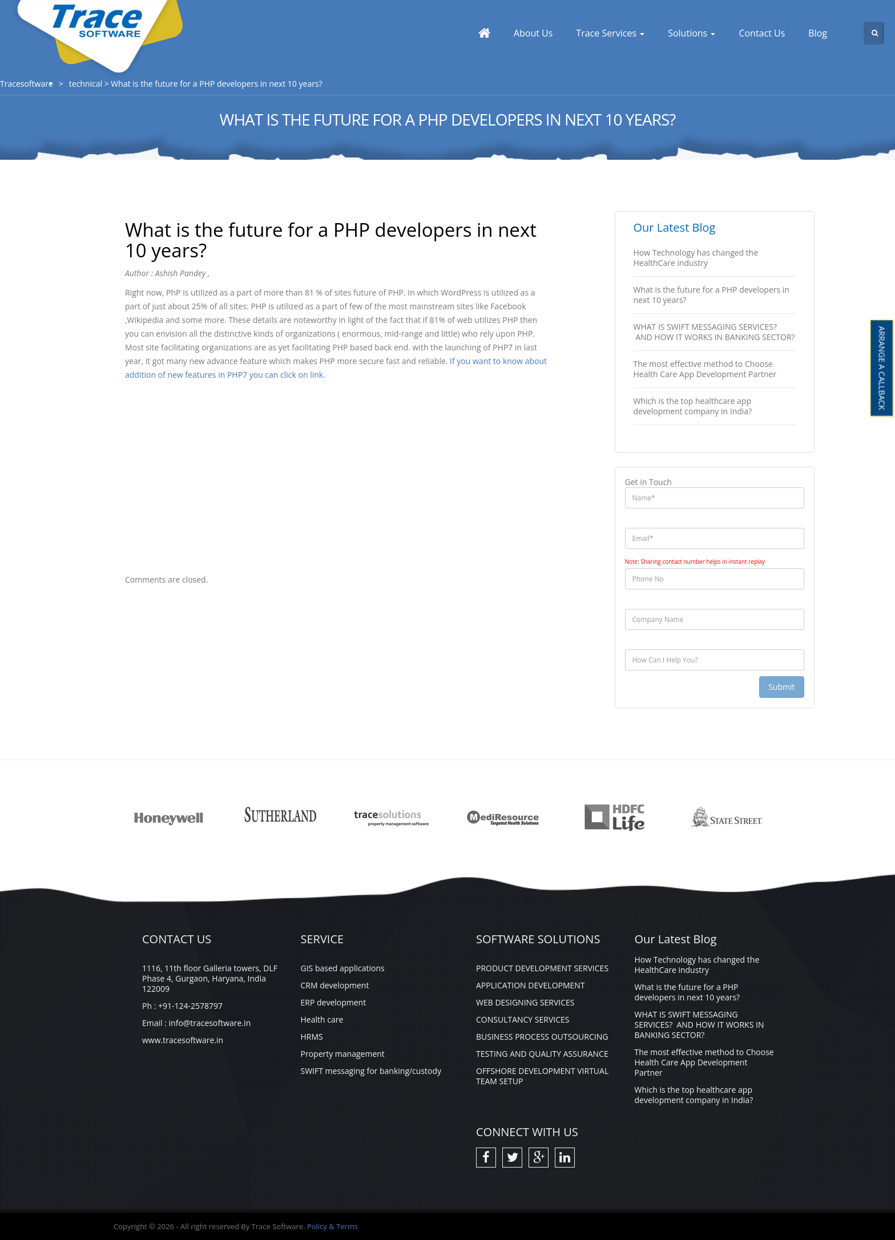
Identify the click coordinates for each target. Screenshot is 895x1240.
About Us (533, 33)
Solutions (691, 33)
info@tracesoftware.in (210, 1022)
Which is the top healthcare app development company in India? (693, 406)
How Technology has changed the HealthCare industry (696, 257)
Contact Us (762, 33)
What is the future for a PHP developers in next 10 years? (711, 294)
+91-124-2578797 (190, 1005)
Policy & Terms (332, 1226)
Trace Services (610, 33)
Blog (817, 33)
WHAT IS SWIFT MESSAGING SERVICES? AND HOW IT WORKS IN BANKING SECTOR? (714, 331)
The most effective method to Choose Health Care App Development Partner (705, 368)
